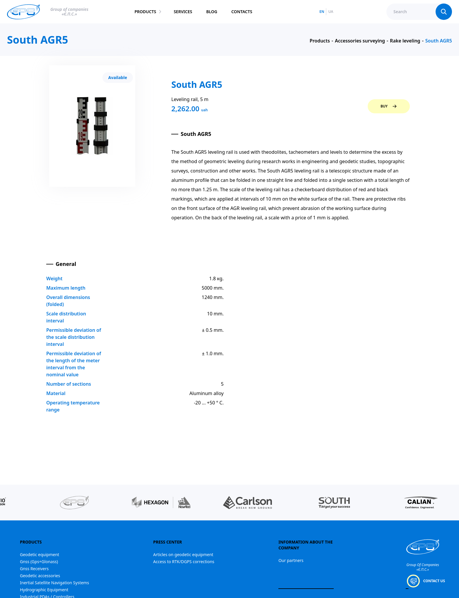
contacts (241, 11)
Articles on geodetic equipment (183, 554)
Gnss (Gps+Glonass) (39, 561)
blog (211, 11)
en (321, 11)
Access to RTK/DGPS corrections (183, 561)
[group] (74, 502)
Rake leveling (405, 40)
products (145, 11)
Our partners (290, 560)
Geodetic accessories (40, 575)
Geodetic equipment (39, 554)
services (183, 11)
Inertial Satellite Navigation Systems (54, 582)
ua (330, 11)
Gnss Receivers (34, 568)
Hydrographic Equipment (44, 589)
